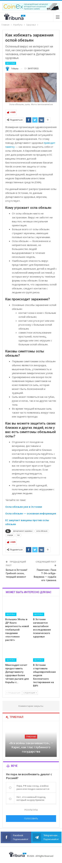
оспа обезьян (41, 531)
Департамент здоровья (22, 531)
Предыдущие (13, 692)
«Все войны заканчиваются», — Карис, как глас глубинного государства (31, 747)
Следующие (30, 692)
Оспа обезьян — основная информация (30, 513)
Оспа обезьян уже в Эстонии (23, 506)
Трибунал (31, 737)
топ (18, 535)
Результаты (31, 809)
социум (10, 535)
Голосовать (31, 818)
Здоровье (10, 63)
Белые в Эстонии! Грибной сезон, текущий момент (16, 573)
